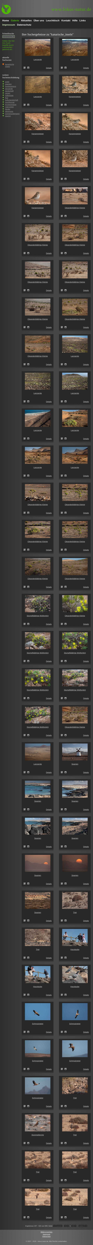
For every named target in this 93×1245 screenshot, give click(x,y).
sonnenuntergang (12, 114)
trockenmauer (10, 105)
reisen (7, 93)
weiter (81, 1226)
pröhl (7, 82)
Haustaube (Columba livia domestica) (63, 958)
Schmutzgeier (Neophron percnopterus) (25, 1032)
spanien (8, 84)
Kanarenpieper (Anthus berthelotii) (63, 105)
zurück (59, 1226)
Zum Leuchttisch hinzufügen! (28, 68)
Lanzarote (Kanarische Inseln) (25, 68)
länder (7, 109)
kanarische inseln (9, 65)
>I (86, 1226)
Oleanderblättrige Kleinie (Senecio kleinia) (63, 216)
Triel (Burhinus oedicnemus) (63, 921)
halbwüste (9, 95)
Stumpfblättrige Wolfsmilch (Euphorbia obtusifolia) (25, 624)
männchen (9, 107)
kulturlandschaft (11, 100)
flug (6, 98)
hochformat (9, 102)
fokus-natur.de (71, 9)
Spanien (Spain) (63, 772)
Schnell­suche (8, 33)
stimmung (9, 111)
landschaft (9, 91)
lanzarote (9, 89)
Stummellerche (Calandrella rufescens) (25, 1143)
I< (54, 1226)
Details (49, 68)
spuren (8, 116)
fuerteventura (10, 86)
